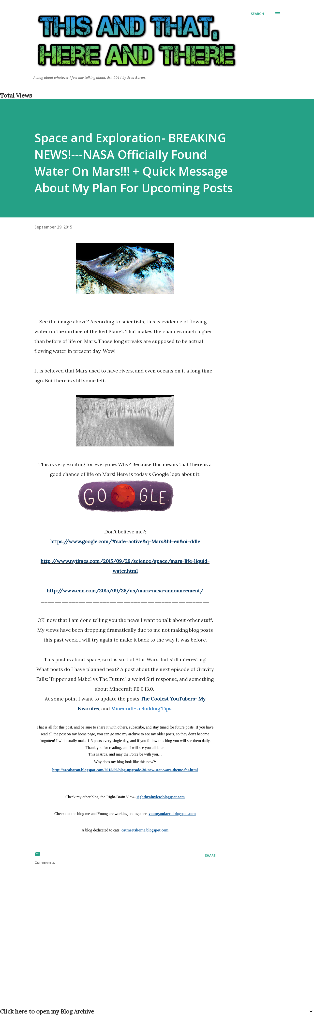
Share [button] (210, 855)
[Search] (257, 14)
